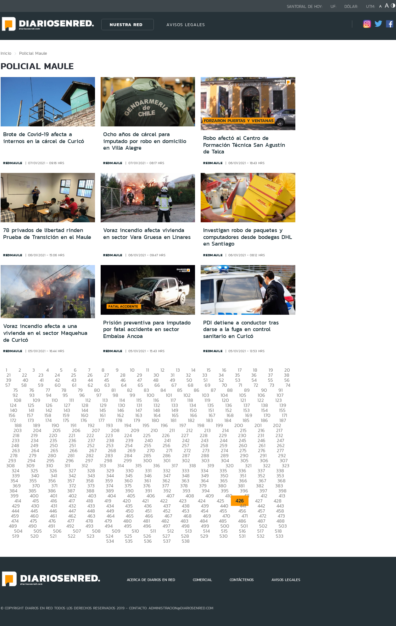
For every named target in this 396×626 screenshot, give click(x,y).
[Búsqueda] (338, 24)
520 (35, 536)
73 (272, 385)
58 (24, 385)
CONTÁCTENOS (242, 580)
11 (147, 370)
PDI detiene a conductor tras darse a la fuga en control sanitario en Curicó (241, 329)
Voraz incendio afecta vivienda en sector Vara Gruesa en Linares (147, 233)
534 (110, 541)
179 (137, 420)
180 (155, 420)
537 (166, 541)
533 (279, 536)
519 (15, 536)
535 (129, 541)
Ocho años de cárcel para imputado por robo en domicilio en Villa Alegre (144, 141)
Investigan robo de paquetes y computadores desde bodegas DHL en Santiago (247, 237)
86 (196, 390)
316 (156, 465)
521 (53, 536)
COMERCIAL (202, 580)
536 (148, 541)
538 (186, 541)
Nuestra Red (126, 24)
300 (147, 460)
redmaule (12, 162)
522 (71, 536)
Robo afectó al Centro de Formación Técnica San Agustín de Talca (244, 145)
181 (173, 420)
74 (288, 385)
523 (90, 536)
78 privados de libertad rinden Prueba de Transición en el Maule (47, 233)
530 (224, 536)
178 (119, 420)
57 (7, 385)
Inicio (6, 53)
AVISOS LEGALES (185, 24)
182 (191, 420)
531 (242, 536)
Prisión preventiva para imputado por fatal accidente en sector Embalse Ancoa (147, 329)
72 (256, 385)
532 (261, 536)
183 (209, 420)
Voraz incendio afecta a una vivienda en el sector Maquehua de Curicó (45, 333)
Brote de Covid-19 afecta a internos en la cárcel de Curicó (43, 137)
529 (204, 536)
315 (138, 465)
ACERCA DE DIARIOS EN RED (151, 580)
